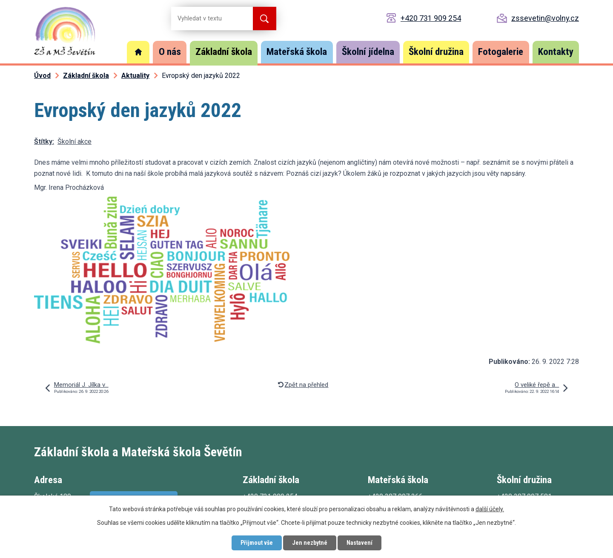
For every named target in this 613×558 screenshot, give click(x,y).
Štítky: (44, 141)
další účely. (490, 509)
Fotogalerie (500, 51)
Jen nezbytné (309, 542)
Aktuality (135, 76)
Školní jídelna (368, 51)
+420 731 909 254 (431, 18)
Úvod (138, 52)
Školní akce (74, 141)
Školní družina (436, 51)
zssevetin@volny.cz (545, 18)
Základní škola (223, 51)
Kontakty (555, 51)
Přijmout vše (257, 542)
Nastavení (359, 542)
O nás (170, 51)
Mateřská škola (296, 51)
